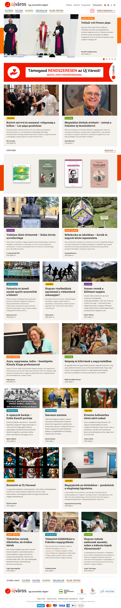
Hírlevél (77, 5)
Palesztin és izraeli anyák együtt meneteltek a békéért (21, 291)
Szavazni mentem (56, 414)
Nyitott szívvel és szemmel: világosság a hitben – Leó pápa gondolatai (30, 124)
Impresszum (52, 599)
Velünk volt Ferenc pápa (96, 22)
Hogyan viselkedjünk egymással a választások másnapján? (60, 291)
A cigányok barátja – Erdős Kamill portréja (19, 416)
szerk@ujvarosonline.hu (73, 601)
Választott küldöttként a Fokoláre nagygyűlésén (60, 540)
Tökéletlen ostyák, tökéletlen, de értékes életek (19, 542)
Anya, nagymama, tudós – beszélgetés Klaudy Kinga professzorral (29, 362)
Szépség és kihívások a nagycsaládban (88, 361)
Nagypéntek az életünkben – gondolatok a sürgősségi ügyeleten (89, 486)
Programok (85, 5)
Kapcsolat (41, 599)
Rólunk (69, 5)
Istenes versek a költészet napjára (94, 290)
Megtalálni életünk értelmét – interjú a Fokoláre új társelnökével (88, 124)
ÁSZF (81, 599)
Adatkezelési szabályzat (68, 599)
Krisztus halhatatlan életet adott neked (96, 416)
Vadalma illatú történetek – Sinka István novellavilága (31, 236)
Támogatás (97, 5)
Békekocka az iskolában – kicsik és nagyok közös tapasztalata (86, 236)
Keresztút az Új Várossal (21, 485)
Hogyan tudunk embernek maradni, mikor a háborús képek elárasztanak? (98, 543)
